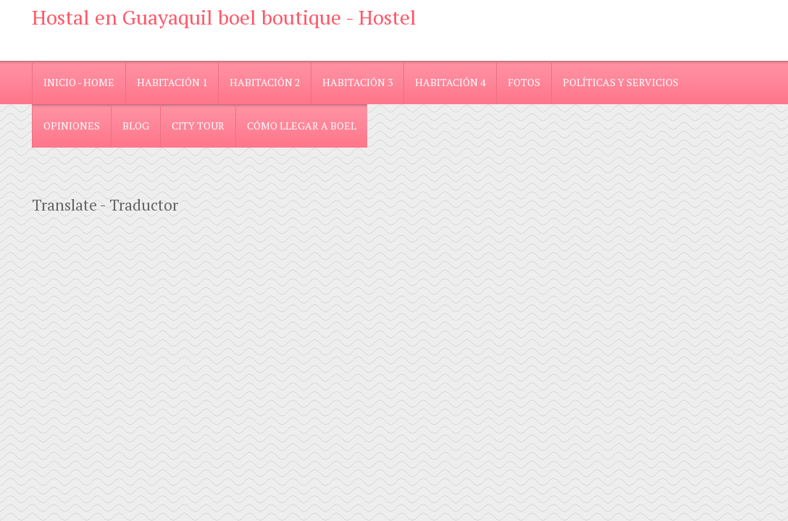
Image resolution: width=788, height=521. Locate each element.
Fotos (524, 82)
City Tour (198, 125)
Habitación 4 (450, 82)
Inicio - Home (78, 82)
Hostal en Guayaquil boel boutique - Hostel (224, 17)
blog (135, 125)
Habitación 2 (265, 82)
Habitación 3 (357, 82)
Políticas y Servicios (621, 82)
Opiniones (71, 125)
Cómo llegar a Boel (301, 125)
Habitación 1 (172, 82)
